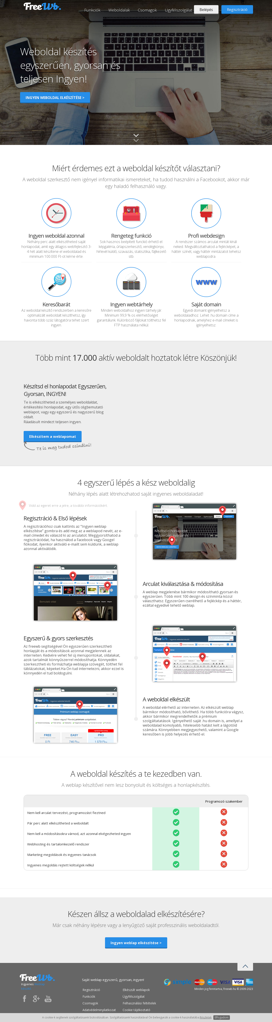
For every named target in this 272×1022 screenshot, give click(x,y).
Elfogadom (222, 1017)
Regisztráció (237, 9)
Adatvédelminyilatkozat (99, 1010)
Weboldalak (119, 10)
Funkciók (92, 10)
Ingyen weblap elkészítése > (136, 942)
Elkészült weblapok (136, 990)
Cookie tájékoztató (136, 1010)
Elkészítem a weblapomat (52, 436)
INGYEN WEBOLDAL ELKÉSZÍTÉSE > (55, 97)
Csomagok (147, 10)
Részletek (206, 1017)
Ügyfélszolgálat (178, 10)
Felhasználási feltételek (139, 1003)
